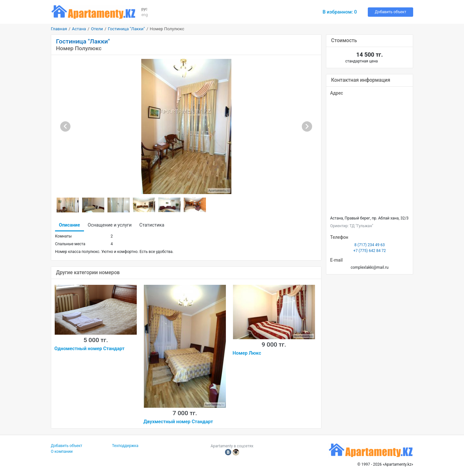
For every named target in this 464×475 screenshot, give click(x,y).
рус (145, 9)
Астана (79, 28)
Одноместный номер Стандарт (89, 348)
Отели (97, 28)
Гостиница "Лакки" (126, 28)
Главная (59, 28)
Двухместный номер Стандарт (178, 421)
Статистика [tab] (151, 225)
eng (145, 15)
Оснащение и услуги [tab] (110, 225)
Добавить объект (390, 12)
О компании (62, 451)
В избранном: (339, 12)
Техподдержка (125, 445)
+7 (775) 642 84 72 (369, 250)
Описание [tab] (69, 225)
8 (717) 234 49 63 (369, 245)
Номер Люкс (247, 353)
